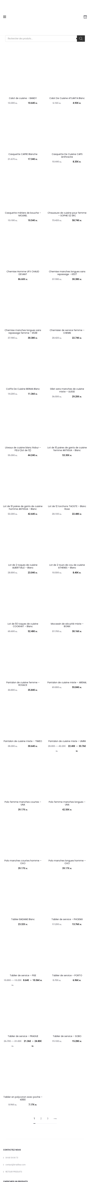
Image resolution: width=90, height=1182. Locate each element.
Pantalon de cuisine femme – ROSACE (23, 684)
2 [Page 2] (41, 1118)
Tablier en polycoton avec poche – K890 (22, 1098)
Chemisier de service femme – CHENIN (67, 332)
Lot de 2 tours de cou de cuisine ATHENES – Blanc (67, 566)
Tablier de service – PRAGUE (23, 1036)
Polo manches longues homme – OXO (67, 862)
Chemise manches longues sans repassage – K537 (67, 273)
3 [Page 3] (47, 1118)
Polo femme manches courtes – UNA (23, 803)
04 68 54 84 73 (11, 1158)
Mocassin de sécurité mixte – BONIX (67, 625)
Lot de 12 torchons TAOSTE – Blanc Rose (67, 508)
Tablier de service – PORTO (67, 975)
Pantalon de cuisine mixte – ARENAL (67, 682)
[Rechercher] (81, 38)
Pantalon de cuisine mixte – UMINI (67, 741)
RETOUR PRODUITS (13, 1172)
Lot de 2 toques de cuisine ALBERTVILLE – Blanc (22, 566)
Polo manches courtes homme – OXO (22, 862)
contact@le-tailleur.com (15, 1165)
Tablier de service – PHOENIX (67, 919)
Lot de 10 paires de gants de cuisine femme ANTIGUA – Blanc (67, 449)
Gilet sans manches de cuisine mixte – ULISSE (67, 390)
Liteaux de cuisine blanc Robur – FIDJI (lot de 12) (23, 449)
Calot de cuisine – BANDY (23, 98)
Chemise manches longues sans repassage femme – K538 (23, 332)
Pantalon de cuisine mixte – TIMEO (23, 741)
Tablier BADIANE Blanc (23, 919)
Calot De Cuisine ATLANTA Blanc (67, 98)
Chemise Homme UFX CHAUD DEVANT (23, 273)
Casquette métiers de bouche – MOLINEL (23, 214)
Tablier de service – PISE (23, 975)
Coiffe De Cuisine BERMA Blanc (23, 388)
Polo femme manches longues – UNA (67, 803)
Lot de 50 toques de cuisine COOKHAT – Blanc (23, 625)
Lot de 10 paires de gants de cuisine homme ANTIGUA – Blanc (23, 508)
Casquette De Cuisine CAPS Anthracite (67, 155)
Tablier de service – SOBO (67, 1036)
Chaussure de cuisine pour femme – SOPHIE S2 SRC (67, 214)
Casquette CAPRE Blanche (22, 154)
